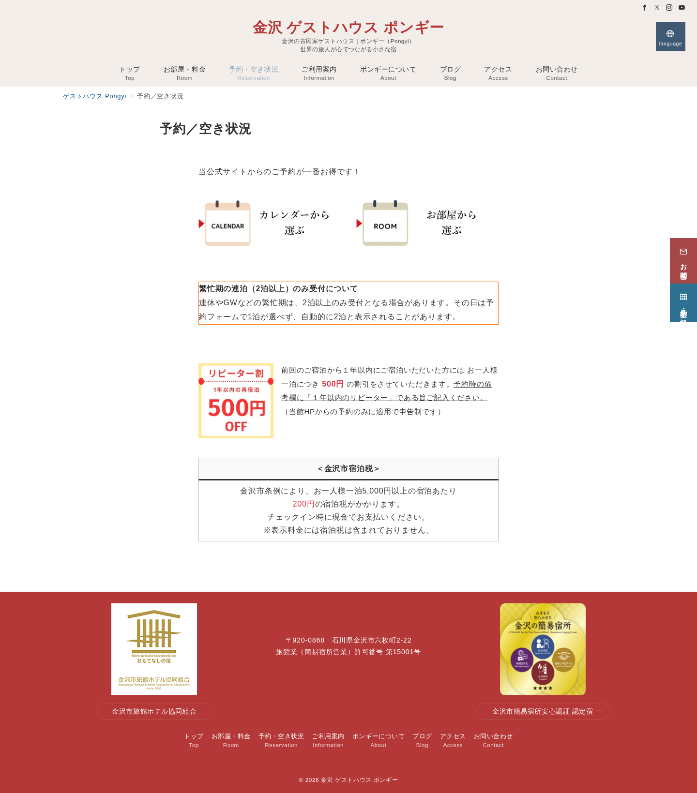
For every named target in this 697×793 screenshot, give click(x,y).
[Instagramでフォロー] (669, 8)
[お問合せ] (683, 259)
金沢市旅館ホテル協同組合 (154, 711)
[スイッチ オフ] (670, 36)
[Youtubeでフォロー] (682, 8)
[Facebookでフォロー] (644, 8)
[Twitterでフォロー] (657, 8)
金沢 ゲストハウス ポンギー (348, 27)
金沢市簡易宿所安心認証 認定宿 (548, 711)
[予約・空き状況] (683, 301)
